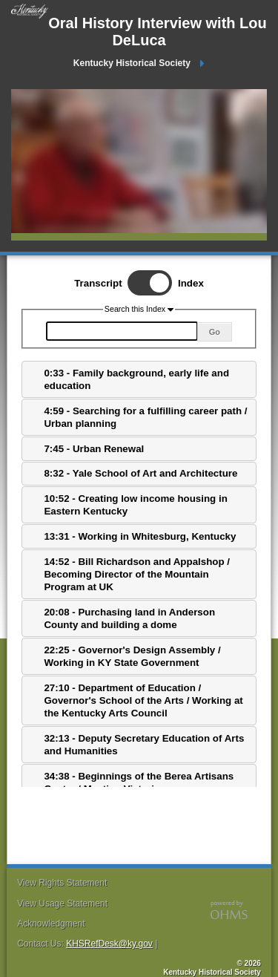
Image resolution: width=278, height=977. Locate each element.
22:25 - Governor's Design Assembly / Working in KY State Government (132, 656)
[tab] (139, 379)
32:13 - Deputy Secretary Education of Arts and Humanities (144, 745)
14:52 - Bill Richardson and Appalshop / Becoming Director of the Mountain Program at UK (137, 574)
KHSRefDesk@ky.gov (109, 943)
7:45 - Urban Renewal (94, 448)
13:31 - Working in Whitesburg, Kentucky (140, 536)
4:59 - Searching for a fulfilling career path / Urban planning (145, 417)
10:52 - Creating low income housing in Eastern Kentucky (135, 505)
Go (214, 331)
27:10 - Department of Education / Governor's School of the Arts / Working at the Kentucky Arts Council (143, 700)
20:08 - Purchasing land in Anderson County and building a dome (129, 618)
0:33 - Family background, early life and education (136, 379)
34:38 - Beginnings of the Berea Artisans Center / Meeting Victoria (139, 782)
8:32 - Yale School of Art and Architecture (140, 473)
